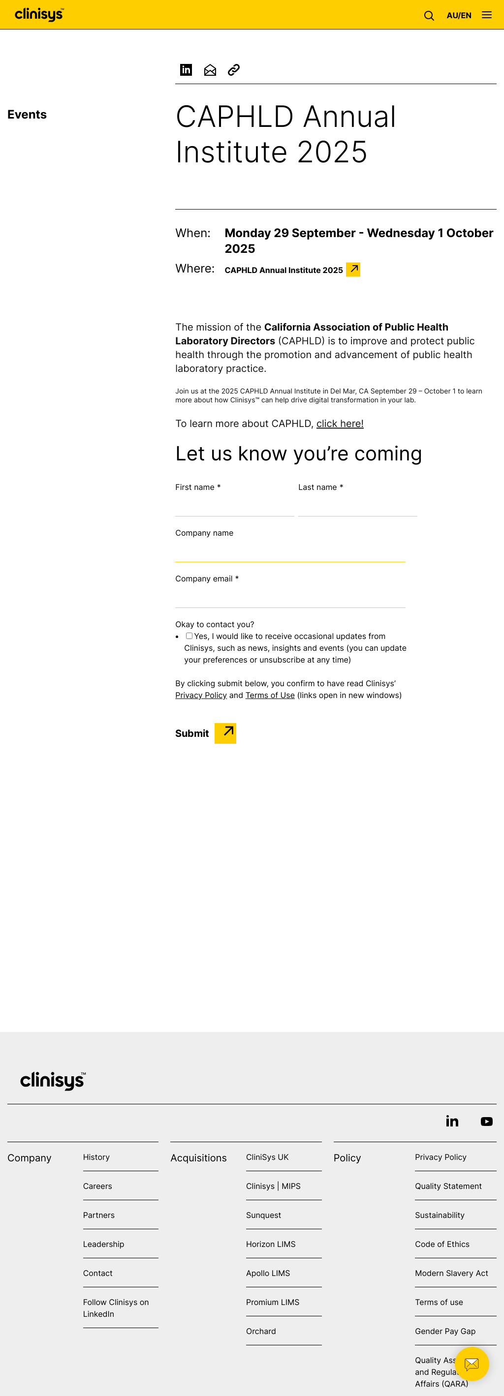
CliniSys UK (267, 1157)
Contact (98, 1273)
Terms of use (439, 1302)
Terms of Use (270, 695)
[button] (431, 15)
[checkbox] (296, 648)
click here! (340, 425)
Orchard (261, 1331)
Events (27, 114)
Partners (99, 1215)
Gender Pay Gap (445, 1331)
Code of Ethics (442, 1244)
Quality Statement (448, 1186)
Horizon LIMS (271, 1244)
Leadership (104, 1244)
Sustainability (440, 1215)
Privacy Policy (201, 695)
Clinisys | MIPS (273, 1186)
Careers (97, 1186)
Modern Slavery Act (451, 1273)
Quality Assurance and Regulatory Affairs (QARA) (448, 1372)
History (96, 1157)
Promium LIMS (272, 1302)
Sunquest (263, 1215)
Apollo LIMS (268, 1273)
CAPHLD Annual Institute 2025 (283, 269)
